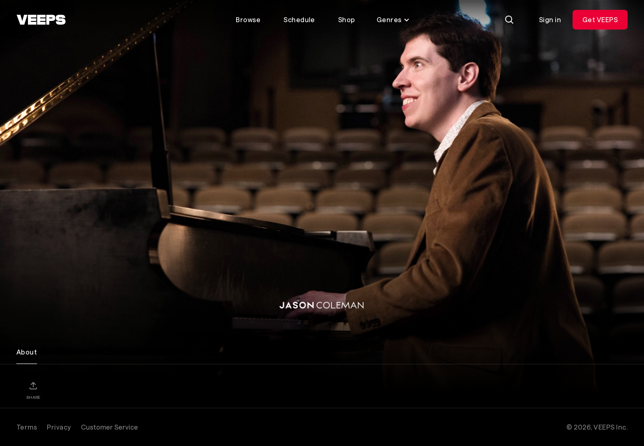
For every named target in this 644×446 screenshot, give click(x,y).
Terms (26, 427)
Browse (248, 19)
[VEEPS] (41, 20)
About (26, 352)
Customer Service (109, 427)
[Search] (509, 20)
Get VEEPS (600, 19)
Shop (346, 19)
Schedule (299, 19)
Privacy (59, 427)
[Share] (33, 390)
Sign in (550, 19)
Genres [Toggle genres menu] (393, 19)
